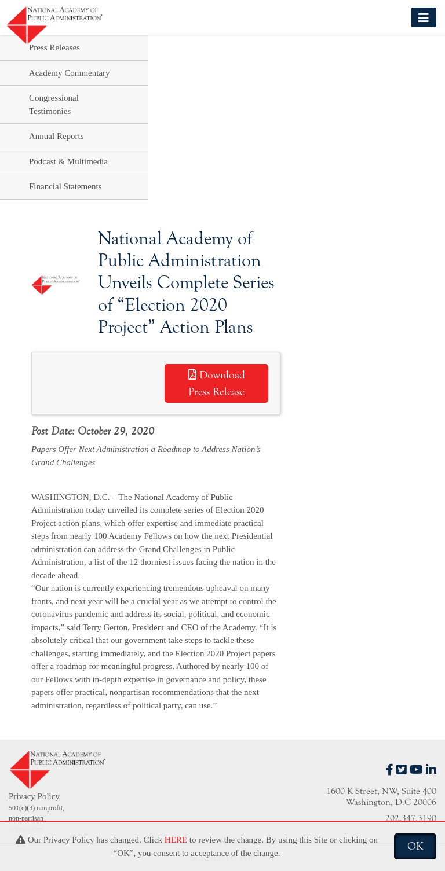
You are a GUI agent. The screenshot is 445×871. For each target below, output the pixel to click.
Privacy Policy (34, 796)
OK (415, 846)
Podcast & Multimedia (68, 161)
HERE (176, 839)
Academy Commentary (69, 73)
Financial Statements (65, 186)
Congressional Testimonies (54, 104)
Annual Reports (56, 136)
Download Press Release (216, 383)
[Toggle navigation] (423, 17)
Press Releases (54, 47)
